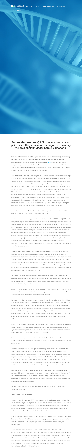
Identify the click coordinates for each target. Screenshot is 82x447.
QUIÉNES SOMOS (18, 6)
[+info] (49, 162)
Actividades (61, 6)
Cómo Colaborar (49, 6)
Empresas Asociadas (33, 6)
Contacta (16, 10)
